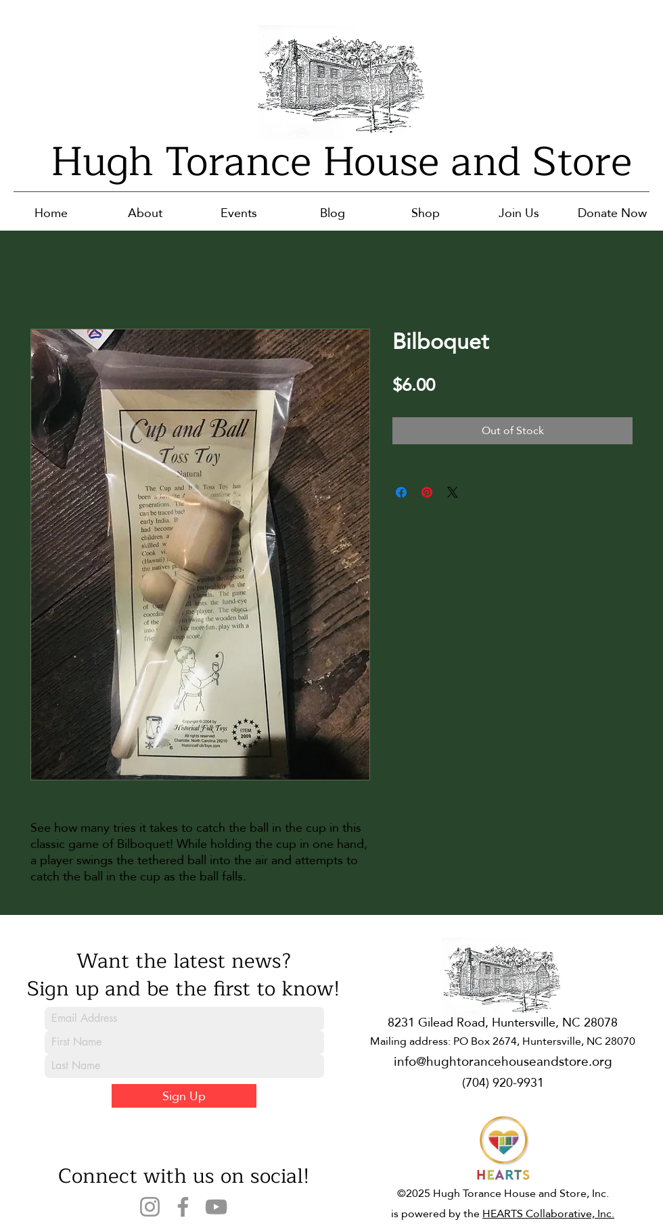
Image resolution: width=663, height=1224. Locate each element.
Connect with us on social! (183, 1176)
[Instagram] (150, 1207)
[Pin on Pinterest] (427, 492)
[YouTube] (216, 1207)
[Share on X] (452, 492)
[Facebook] (183, 1207)
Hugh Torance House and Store (341, 161)
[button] (145, 213)
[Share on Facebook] (401, 492)
